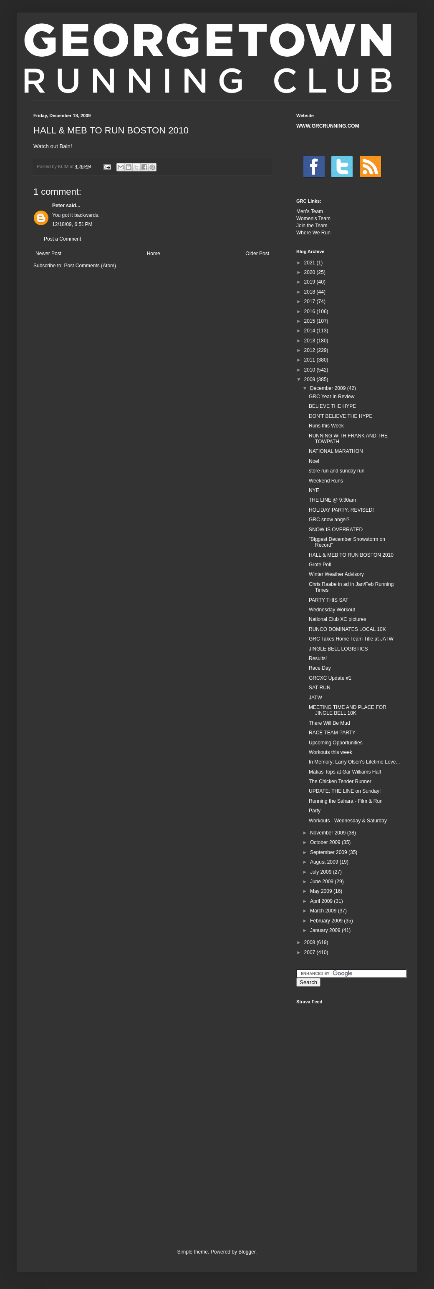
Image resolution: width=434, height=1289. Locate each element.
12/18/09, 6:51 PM (72, 224)
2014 (310, 331)
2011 (310, 360)
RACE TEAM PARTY (332, 733)
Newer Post (48, 253)
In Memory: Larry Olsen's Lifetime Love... (354, 762)
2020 (310, 272)
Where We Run (313, 233)
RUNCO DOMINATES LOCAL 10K (347, 629)
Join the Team (312, 226)
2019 (310, 282)
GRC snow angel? (329, 520)
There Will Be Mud (329, 723)
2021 (310, 263)
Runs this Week (326, 426)
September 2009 (329, 852)
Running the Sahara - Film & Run (346, 801)
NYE (314, 490)
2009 (310, 379)
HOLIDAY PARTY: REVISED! (341, 510)
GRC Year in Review (331, 397)
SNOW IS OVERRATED (336, 530)
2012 (310, 350)
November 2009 (328, 833)
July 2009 (321, 872)
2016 (310, 311)
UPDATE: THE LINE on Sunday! (345, 791)
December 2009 (328, 388)
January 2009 (326, 930)
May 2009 (321, 891)
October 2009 (326, 842)
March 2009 (324, 911)
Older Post (257, 253)
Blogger (246, 1252)
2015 (310, 321)
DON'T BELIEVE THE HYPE (341, 416)
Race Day (320, 668)
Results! (318, 658)
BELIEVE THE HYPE (332, 406)
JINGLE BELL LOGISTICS (338, 649)
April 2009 (322, 901)
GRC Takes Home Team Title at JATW (351, 639)
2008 (310, 942)
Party (314, 811)
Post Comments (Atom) (90, 266)
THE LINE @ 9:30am (332, 500)
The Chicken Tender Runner (340, 781)
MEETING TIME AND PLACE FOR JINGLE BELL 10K (347, 710)
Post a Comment (62, 239)
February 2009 (327, 921)
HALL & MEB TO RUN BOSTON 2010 (351, 555)
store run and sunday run (336, 471)
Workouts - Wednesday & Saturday (348, 821)
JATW (315, 698)
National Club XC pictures (337, 619)
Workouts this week (330, 752)
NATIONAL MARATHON (336, 451)
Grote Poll (320, 565)
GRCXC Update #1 (330, 678)
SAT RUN (320, 688)
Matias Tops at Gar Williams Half (345, 772)
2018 (310, 292)
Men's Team (309, 211)
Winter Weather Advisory (336, 574)
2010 (310, 370)
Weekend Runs (326, 481)
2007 (310, 952)
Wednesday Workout (332, 610)
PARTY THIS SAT (328, 600)
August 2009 (325, 862)
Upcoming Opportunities (336, 743)
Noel (314, 461)
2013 (310, 341)
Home (153, 253)
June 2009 (322, 881)
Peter (58, 206)
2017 (310, 301)
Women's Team (313, 218)
